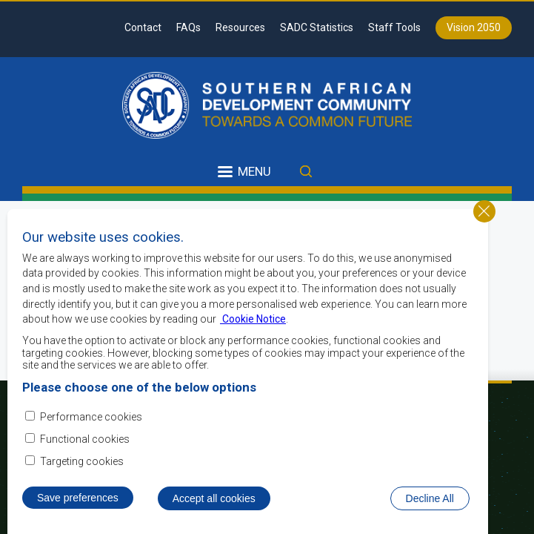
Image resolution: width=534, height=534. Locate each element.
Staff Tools (394, 27)
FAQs (188, 27)
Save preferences (78, 515)
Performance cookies (91, 435)
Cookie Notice (253, 337)
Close (484, 229)
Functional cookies (85, 458)
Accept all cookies (214, 516)
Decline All (430, 516)
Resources (240, 27)
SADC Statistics (316, 27)
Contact (142, 27)
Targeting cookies (82, 480)
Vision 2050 (474, 27)
